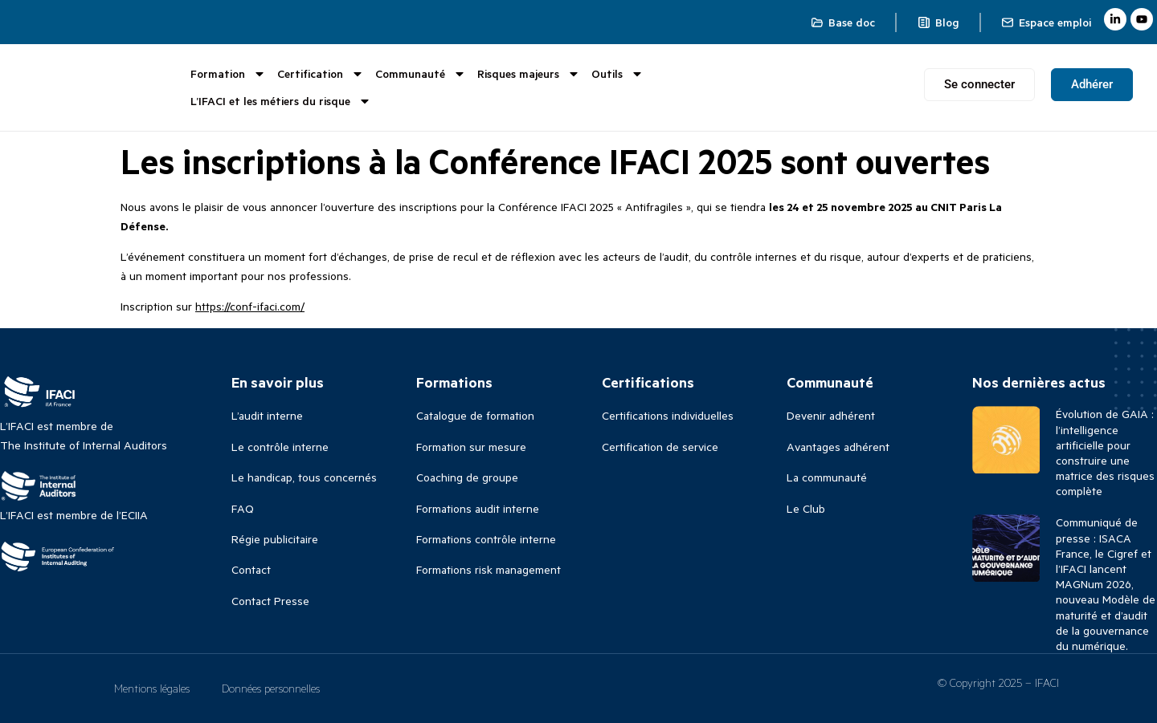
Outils (617, 73)
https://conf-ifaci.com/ (250, 306)
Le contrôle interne (280, 446)
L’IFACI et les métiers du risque (280, 101)
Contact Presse (270, 600)
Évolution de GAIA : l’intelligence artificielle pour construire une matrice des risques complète (1105, 452)
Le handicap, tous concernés (304, 477)
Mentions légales (152, 688)
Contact (251, 569)
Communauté (420, 73)
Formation (228, 73)
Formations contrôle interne (486, 538)
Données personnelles (271, 688)
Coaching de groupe (467, 477)
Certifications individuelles (668, 415)
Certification (320, 73)
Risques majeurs (528, 73)
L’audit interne (267, 415)
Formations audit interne (477, 508)
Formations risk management (488, 569)
